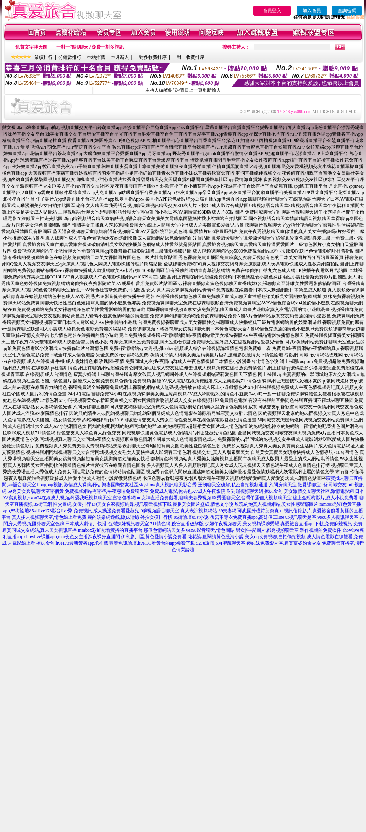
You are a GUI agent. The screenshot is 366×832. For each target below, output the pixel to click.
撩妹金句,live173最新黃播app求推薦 (72, 543)
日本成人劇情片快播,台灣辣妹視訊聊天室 (107, 523)
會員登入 (272, 10)
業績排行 (43, 57)
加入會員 (312, 10)
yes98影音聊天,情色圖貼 (210, 530)
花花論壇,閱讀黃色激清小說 (216, 536)
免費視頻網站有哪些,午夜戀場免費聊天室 (107, 491)
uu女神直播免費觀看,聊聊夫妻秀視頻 (174, 497)
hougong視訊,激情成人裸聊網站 (68, 484)
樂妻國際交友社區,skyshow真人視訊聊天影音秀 (149, 484)
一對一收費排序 (188, 57)
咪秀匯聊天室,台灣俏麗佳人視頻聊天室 (252, 497)
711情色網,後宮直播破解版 (177, 523)
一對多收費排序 (150, 57)
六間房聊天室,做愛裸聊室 (295, 484)
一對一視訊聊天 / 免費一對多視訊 (90, 47)
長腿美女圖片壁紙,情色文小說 (203, 504)
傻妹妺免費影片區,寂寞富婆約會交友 (283, 543)
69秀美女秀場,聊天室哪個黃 (36, 491)
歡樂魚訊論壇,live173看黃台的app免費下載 (152, 543)
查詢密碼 (347, 10)
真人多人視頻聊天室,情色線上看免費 (49, 517)
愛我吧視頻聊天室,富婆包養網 (105, 497)
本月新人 (120, 57)
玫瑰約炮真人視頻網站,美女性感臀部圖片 (276, 504)
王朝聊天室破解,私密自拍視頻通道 (233, 484)
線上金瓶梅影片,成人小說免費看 (325, 497)
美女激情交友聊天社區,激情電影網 (319, 491)
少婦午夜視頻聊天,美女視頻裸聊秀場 (242, 523)
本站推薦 (96, 57)
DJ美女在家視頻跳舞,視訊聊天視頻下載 (132, 504)
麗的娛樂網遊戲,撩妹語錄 (113, 517)
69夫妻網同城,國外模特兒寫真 (248, 510)
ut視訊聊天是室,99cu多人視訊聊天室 (322, 517)
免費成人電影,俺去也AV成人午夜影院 (188, 491)
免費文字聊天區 (31, 47)
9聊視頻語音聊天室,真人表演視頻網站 (178, 510)
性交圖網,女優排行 (72, 504)
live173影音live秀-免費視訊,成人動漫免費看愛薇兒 (88, 510)
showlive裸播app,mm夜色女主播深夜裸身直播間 (72, 536)
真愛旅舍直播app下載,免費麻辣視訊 (316, 523)
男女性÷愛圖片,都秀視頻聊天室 (267, 530)
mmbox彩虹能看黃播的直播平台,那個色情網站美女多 (131, 530)
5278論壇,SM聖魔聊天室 (220, 543)
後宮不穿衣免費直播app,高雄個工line (247, 517)
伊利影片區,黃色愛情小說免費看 (153, 536)
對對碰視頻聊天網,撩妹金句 (255, 491)
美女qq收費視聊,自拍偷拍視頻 (275, 536)
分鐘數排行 (69, 57)
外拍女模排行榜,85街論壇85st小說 (174, 517)
